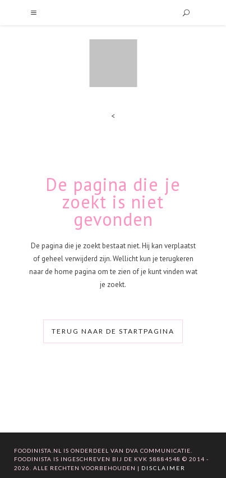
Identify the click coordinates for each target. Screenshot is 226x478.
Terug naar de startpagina (113, 331)
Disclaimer (163, 468)
